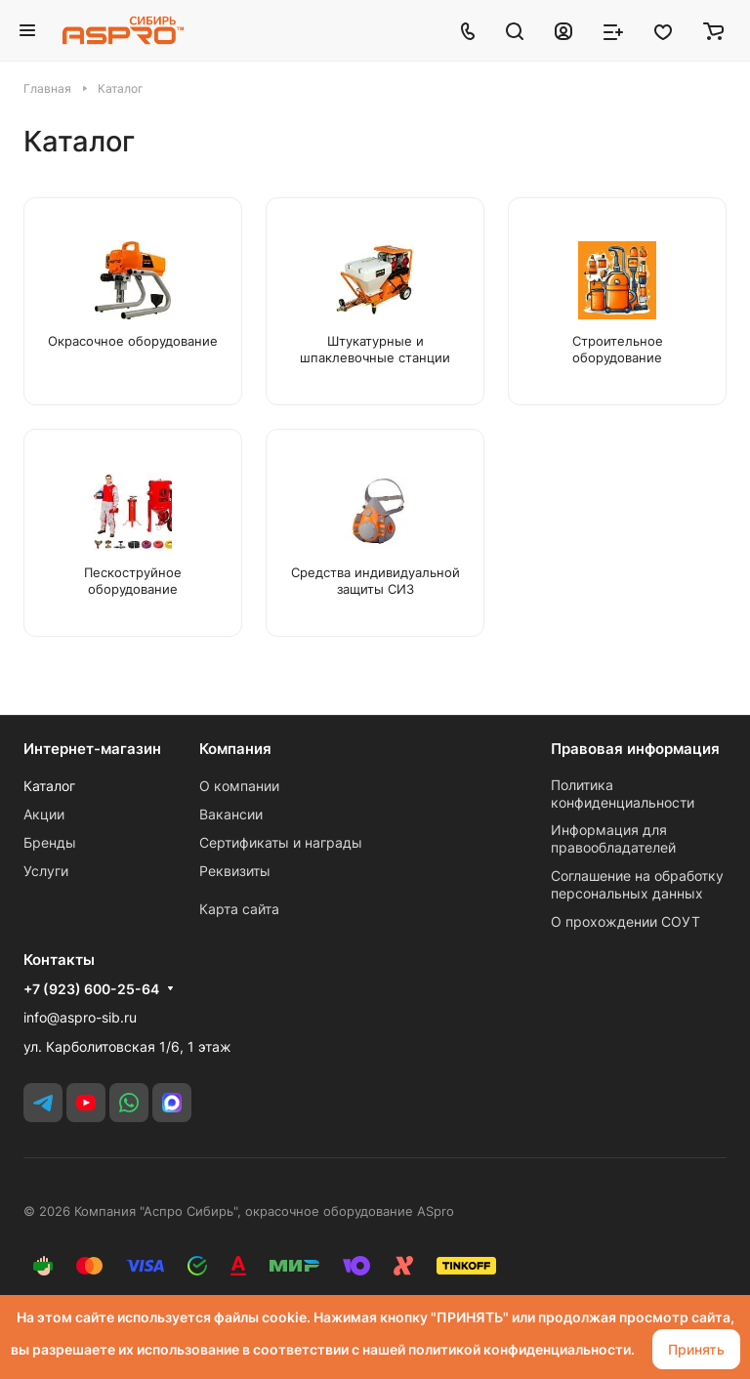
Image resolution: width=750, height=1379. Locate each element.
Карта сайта (239, 908)
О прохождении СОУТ (625, 921)
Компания (235, 748)
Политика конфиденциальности (622, 793)
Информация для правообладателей (613, 838)
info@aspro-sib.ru (80, 1017)
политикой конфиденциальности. (521, 1349)
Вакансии (231, 814)
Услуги (45, 870)
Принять (696, 1349)
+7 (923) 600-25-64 (91, 989)
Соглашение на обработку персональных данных (637, 884)
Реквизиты (235, 870)
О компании (239, 785)
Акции (43, 814)
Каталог (49, 785)
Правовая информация (635, 748)
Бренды (49, 842)
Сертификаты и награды (280, 842)
